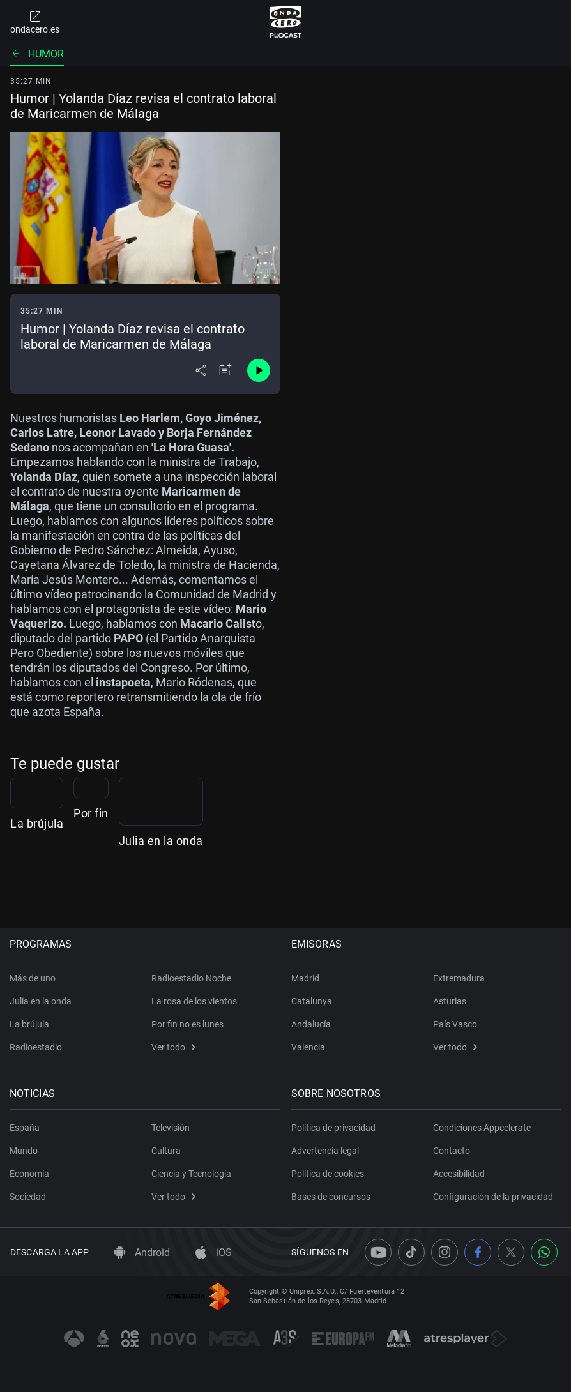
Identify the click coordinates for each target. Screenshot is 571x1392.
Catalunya (312, 1001)
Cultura (166, 1151)
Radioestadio (36, 1047)
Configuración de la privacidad (493, 1197)
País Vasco (455, 1024)
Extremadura (459, 978)
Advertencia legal (326, 1151)
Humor (37, 54)
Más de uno (33, 978)
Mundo (24, 1151)
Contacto (451, 1151)
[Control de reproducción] (258, 370)
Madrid (306, 978)
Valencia (309, 1047)
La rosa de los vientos (194, 1001)
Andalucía (311, 1024)
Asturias (449, 1001)
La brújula (36, 893)
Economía (30, 1174)
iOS (213, 1252)
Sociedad (28, 1197)
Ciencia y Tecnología (191, 1174)
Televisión (170, 1128)
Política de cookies (328, 1174)
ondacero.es (34, 21)
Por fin (216, 893)
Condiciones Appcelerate (482, 1128)
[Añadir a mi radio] (225, 370)
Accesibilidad (459, 1174)
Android (142, 1252)
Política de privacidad (334, 1128)
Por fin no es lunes (187, 1024)
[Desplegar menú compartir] (201, 370)
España (25, 1128)
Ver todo (173, 1047)
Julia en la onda (430, 893)
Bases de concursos (331, 1197)
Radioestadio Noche (191, 978)
